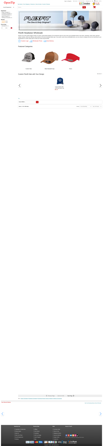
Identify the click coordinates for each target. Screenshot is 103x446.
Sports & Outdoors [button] (49, 398)
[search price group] (11, 28)
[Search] (84, 7)
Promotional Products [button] (41, 398)
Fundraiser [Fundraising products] (36, 433)
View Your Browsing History (89, 403)
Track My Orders (81, 1)
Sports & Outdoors (6, 16)
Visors (70, 68)
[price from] (3, 28)
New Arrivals (38, 4)
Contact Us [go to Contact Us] (56, 439)
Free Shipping (26, 4)
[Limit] (96, 106)
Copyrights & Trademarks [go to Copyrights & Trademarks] (20, 429)
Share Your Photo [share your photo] (18, 435)
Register (69, 1)
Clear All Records (98, 403)
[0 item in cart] (94, 7)
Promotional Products (7, 14)
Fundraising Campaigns (7, 13)
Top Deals (20, 4)
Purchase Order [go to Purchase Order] (57, 429)
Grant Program (37, 437)
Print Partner (37, 431)
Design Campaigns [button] (24, 398)
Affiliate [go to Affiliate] (35, 429)
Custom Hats (29, 68)
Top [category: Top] (19, 98)
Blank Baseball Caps (49, 68)
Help (92, 1)
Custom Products (46, 4)
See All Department (7, 7)
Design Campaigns (6, 12)
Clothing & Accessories (7, 17)
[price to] (8, 28)
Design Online (56, 437)
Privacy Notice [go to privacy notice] (18, 431)
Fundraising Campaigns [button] (32, 398)
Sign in (65, 1)
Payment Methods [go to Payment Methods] (57, 435)
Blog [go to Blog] (35, 439)
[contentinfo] (9, 2)
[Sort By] (85, 106)
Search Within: (22, 101)
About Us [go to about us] (17, 433)
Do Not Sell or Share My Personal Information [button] (74, 437)
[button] (98, 1)
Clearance (32, 4)
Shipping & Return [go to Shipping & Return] (57, 433)
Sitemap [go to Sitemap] (17, 439)
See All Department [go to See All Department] (19, 437)
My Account (75, 1)
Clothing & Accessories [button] (57, 398)
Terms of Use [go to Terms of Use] (56, 431)
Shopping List (88, 1)
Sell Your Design (37, 435)
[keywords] (50, 7)
